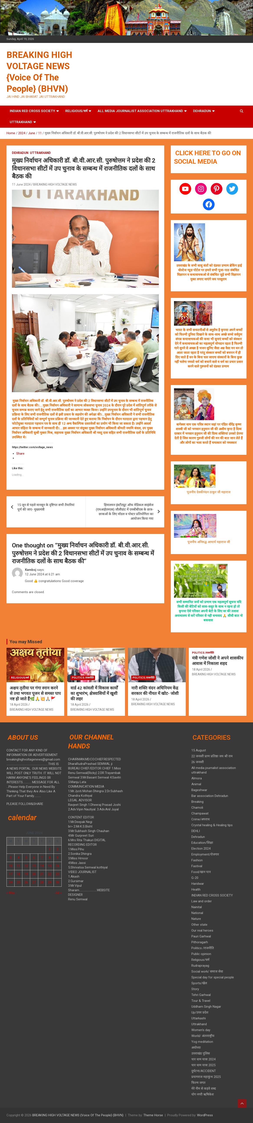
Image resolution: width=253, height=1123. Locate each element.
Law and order (201, 901)
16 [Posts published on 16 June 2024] (57, 866)
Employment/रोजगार (205, 854)
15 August (198, 750)
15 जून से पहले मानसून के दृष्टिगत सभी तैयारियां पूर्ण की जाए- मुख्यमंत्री (45, 507)
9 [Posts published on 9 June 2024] (57, 858)
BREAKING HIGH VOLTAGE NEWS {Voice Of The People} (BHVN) (77, 1115)
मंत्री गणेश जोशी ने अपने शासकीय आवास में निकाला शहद (217, 661)
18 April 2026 (19, 704)
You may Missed (26, 641)
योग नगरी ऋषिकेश (202, 1094)
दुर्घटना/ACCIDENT (203, 1071)
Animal (196, 784)
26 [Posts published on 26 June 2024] (26, 882)
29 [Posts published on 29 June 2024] (49, 882)
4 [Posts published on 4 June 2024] (18, 858)
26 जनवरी (197, 762)
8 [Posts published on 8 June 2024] (50, 858)
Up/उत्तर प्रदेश (199, 1012)
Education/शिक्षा (202, 843)
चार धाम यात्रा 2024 (203, 1059)
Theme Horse (153, 1115)
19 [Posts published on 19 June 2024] (26, 874)
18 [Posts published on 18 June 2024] (18, 874)
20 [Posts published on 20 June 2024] (34, 874)
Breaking (197, 802)
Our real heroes (202, 930)
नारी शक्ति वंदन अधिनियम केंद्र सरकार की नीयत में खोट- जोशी (155, 691)
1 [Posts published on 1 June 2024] (50, 849)
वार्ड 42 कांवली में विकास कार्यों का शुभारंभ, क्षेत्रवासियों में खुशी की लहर (94, 693)
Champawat (200, 813)
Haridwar (197, 884)
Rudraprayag (200, 966)
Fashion (197, 860)
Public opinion (201, 954)
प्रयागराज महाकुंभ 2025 (206, 1077)
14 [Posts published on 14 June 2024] (42, 866)
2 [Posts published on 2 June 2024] (57, 849)
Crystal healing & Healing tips (212, 825)
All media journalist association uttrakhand (140, 111)
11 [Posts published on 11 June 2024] (18, 866)
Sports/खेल (199, 983)
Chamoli (197, 808)
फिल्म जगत (198, 1083)
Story (195, 989)
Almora (196, 778)
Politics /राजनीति (83, 677)
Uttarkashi (198, 1018)
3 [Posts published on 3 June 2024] (11, 858)
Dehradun (202, 111)
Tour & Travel (200, 1001)
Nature (196, 919)
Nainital (196, 907)
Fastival (196, 866)
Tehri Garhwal (201, 995)
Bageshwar (199, 790)
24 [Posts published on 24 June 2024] (10, 882)
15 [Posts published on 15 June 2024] (49, 866)
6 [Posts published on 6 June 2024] (34, 858)
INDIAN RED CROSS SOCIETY (32, 111)
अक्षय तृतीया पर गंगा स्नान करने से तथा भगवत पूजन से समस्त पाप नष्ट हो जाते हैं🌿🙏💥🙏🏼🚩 (35, 693)
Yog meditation (202, 1042)
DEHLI (195, 831)
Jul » (58, 893)
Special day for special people (212, 977)
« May (11, 893)
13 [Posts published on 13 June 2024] (34, 866)
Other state (199, 925)
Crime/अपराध (200, 819)
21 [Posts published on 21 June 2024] (42, 874)
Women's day (200, 1030)
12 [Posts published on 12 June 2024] (26, 866)
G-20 (194, 878)
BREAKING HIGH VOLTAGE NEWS (55, 184)
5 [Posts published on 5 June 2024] (26, 858)
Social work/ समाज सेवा (207, 971)
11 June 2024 (21, 184)
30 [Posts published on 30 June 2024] (57, 882)
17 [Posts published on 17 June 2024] (10, 874)
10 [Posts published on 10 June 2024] (10, 866)
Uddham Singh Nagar (206, 1007)
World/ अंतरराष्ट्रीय (202, 1036)
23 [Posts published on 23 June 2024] (57, 874)
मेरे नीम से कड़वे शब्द (203, 1088)
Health (195, 889)
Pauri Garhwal (201, 936)
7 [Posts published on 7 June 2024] (42, 858)
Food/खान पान (201, 872)
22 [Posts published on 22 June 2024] (49, 874)
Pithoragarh (199, 942)
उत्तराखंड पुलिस (200, 1053)
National (197, 913)
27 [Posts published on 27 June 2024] (34, 882)
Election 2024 (200, 848)
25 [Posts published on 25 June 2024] (18, 882)
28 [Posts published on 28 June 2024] (42, 882)
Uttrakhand (21, 122)
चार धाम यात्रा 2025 (203, 1065)
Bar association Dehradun (209, 796)
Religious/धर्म (76, 111)
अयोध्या (196, 1048)
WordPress (205, 1115)
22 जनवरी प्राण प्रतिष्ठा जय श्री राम (212, 756)
